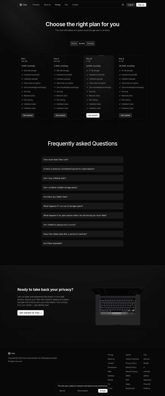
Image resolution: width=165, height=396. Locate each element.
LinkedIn (147, 372)
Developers (112, 367)
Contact (75, 5)
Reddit (146, 363)
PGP (127, 380)
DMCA (128, 376)
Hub (66, 5)
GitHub (146, 376)
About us (47, 5)
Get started (27, 115)
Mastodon (147, 380)
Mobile (110, 380)
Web (109, 372)
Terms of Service (132, 359)
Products (36, 5)
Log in (130, 5)
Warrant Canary (132, 372)
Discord (147, 359)
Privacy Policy (131, 363)
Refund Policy (131, 367)
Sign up (141, 5)
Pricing (57, 5)
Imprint (128, 355)
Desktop (111, 376)
